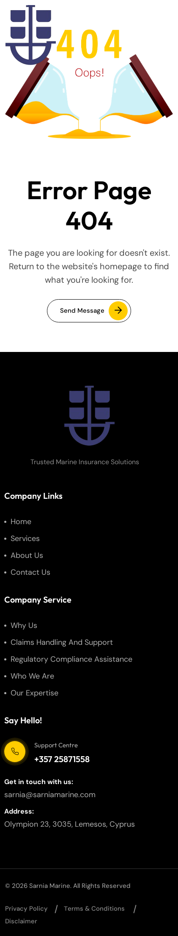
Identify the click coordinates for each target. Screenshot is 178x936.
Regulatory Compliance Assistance (71, 659)
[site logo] (30, 35)
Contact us (30, 572)
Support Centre (56, 745)
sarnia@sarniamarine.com (50, 795)
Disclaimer (21, 921)
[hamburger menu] (157, 35)
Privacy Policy (26, 908)
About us (27, 555)
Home (21, 522)
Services (25, 538)
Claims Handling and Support (62, 642)
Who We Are (32, 676)
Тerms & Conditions (94, 908)
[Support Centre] (14, 751)
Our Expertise (34, 693)
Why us (24, 625)
